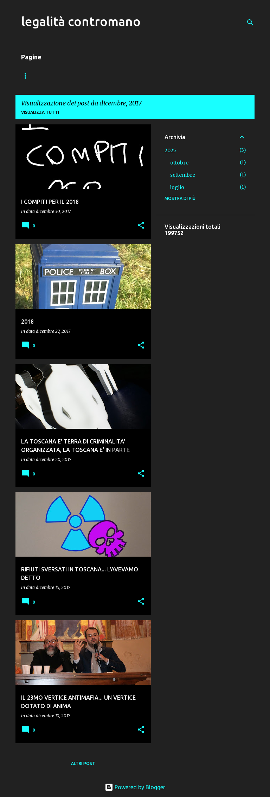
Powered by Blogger (135, 787)
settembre (182, 175)
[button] (141, 226)
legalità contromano (81, 21)
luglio (177, 187)
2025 (170, 150)
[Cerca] (250, 22)
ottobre (179, 163)
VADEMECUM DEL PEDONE (91, 75)
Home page (34, 75)
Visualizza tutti (40, 112)
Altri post (83, 763)
